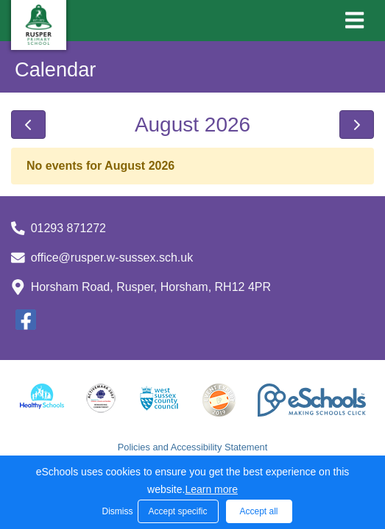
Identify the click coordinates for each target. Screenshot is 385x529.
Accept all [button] (258, 511)
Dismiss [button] (116, 511)
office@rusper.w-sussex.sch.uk (112, 257)
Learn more (211, 489)
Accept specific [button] (177, 511)
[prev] (28, 125)
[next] (356, 125)
